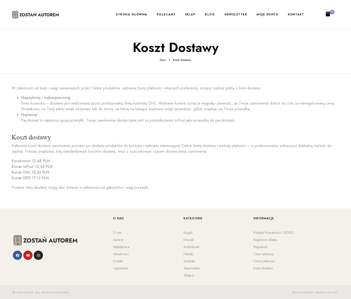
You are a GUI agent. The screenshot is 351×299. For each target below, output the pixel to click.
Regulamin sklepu (265, 239)
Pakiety (188, 254)
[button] (329, 14)
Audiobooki (191, 246)
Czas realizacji (263, 254)
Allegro (189, 275)
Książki (188, 232)
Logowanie (120, 268)
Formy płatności (264, 261)
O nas (117, 232)
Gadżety (189, 261)
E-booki (189, 239)
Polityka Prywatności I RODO (273, 232)
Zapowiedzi (192, 268)
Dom (163, 60)
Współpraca (121, 246)
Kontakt (118, 261)
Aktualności (121, 254)
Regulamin (260, 246)
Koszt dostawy (263, 268)
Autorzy (118, 239)
